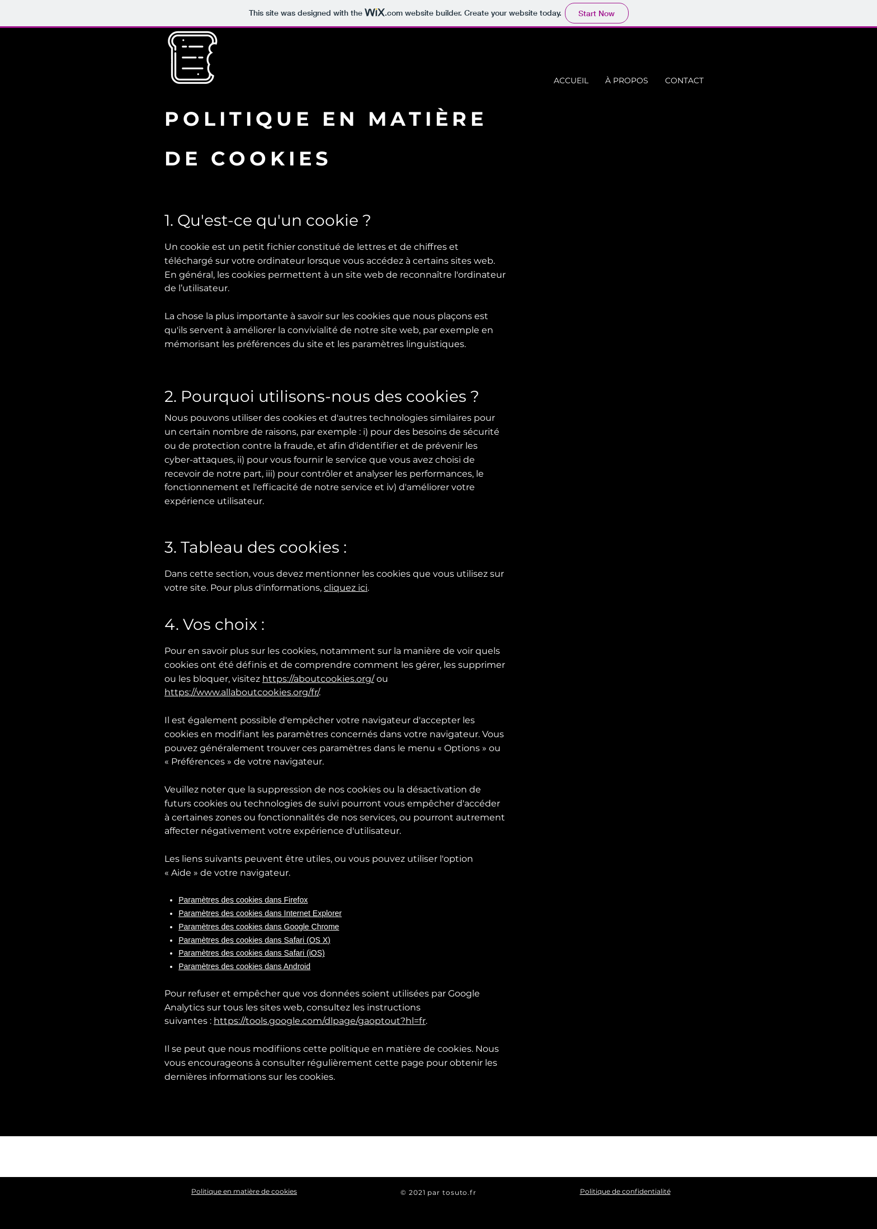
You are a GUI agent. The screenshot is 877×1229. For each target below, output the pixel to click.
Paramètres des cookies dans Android (244, 966)
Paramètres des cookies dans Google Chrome (258, 926)
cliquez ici (345, 587)
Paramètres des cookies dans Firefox (243, 899)
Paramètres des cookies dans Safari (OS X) (254, 940)
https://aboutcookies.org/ (318, 678)
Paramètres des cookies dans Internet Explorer (260, 913)
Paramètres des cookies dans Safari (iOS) (251, 952)
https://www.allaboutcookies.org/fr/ (241, 692)
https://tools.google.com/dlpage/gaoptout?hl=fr (320, 1021)
